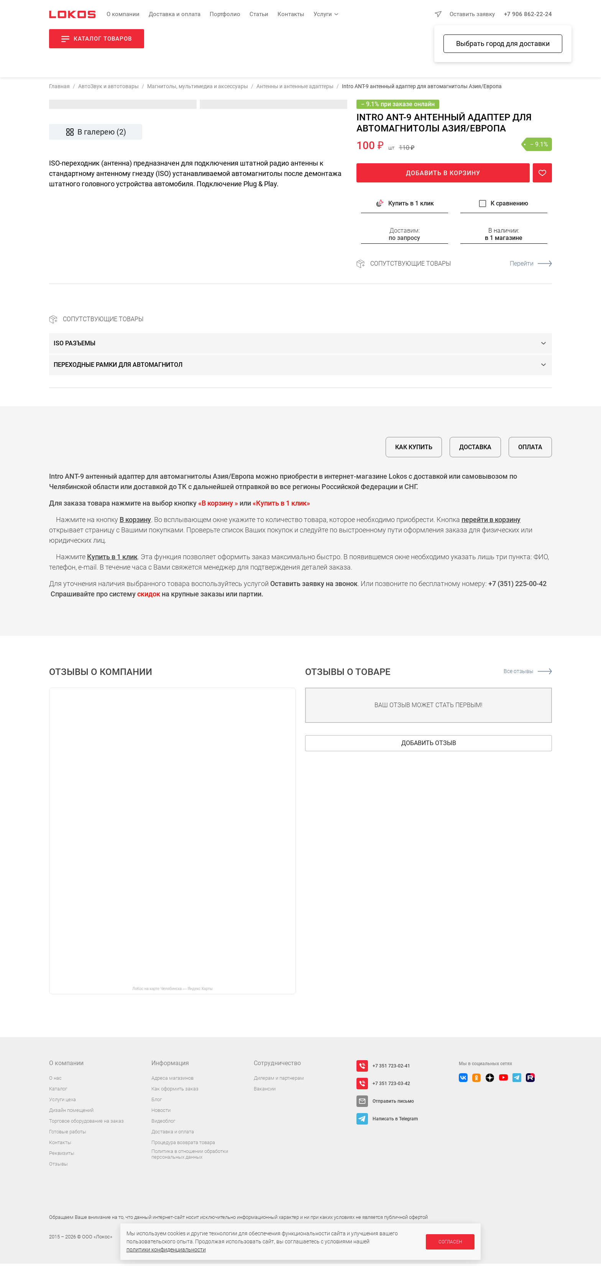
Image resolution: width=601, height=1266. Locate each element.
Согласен (450, 1242)
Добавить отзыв (428, 745)
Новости (161, 1112)
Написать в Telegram (395, 1121)
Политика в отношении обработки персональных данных (189, 1157)
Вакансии (265, 1091)
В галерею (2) (95, 134)
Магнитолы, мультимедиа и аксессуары (197, 88)
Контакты (291, 14)
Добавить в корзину (443, 175)
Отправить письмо (393, 1103)
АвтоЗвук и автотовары (108, 88)
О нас (55, 1080)
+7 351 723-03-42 (391, 1086)
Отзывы (58, 1166)
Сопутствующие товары (461, 266)
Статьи (259, 14)
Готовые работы (67, 1134)
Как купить (413, 449)
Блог (156, 1102)
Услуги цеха (62, 1102)
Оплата (530, 449)
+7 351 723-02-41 (391, 1068)
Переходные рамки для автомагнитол (118, 367)
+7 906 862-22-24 (528, 14)
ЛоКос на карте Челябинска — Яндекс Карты (172, 991)
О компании (123, 14)
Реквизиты (61, 1155)
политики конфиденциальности (166, 1249)
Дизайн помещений (71, 1112)
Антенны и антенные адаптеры (294, 88)
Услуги (323, 14)
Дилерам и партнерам (279, 1080)
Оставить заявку (472, 14)
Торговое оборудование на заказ (86, 1123)
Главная (59, 88)
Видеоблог (163, 1123)
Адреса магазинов (172, 1080)
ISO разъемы (74, 345)
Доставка (475, 449)
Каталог (58, 1091)
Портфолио (225, 14)
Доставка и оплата (174, 14)
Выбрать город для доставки (503, 43)
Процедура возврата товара (183, 1145)
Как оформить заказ (175, 1091)
